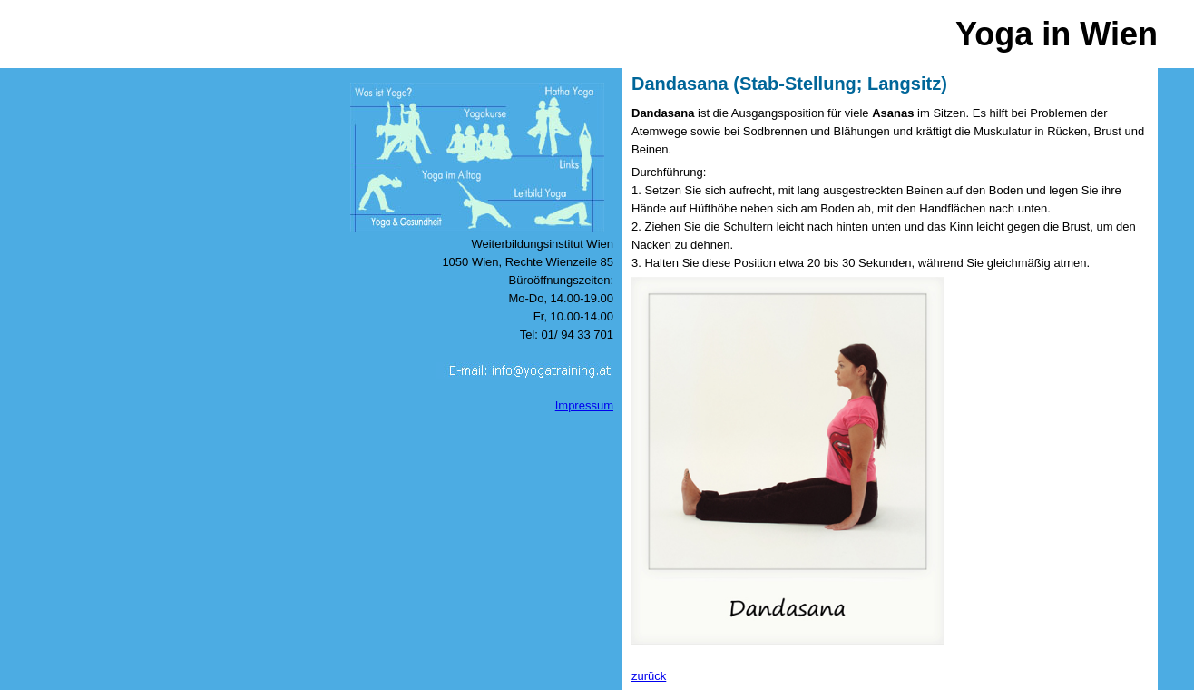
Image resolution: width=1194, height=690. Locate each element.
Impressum (584, 405)
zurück (648, 676)
